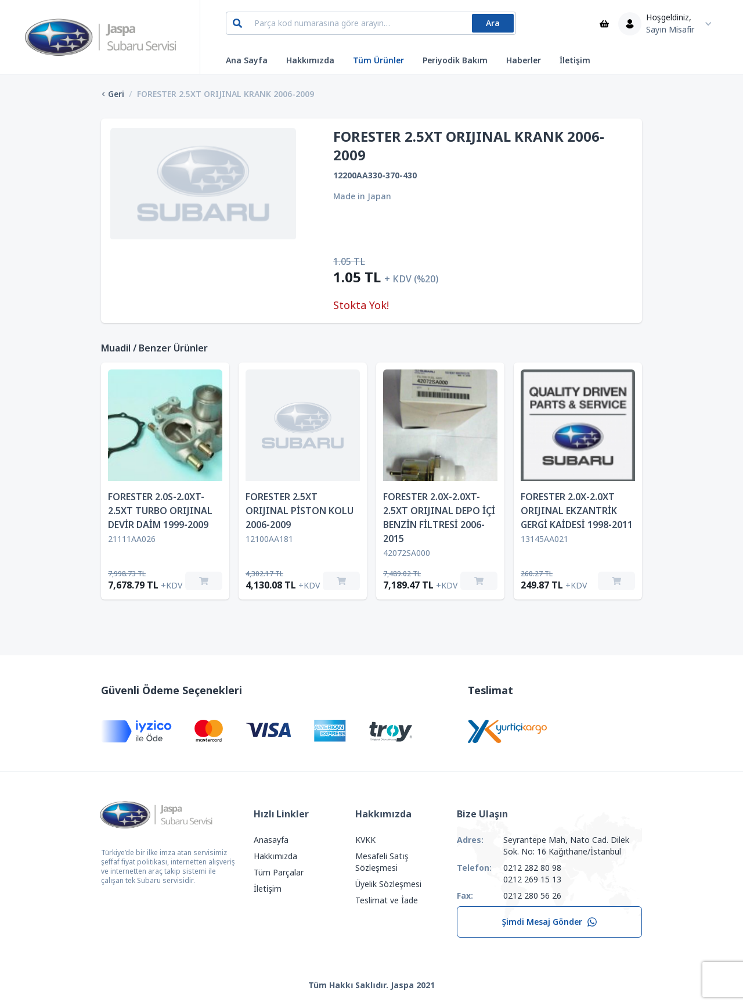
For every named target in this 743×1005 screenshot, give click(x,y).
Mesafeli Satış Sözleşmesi (381, 862)
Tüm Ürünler (378, 60)
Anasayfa (271, 840)
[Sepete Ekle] (203, 581)
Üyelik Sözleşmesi (388, 884)
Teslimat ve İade (386, 900)
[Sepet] (604, 24)
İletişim (575, 60)
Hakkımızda (310, 60)
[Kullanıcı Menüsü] (667, 24)
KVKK (365, 840)
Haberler (523, 60)
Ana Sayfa (247, 60)
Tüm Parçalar (279, 872)
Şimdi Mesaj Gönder (549, 922)
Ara (493, 23)
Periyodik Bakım (455, 60)
